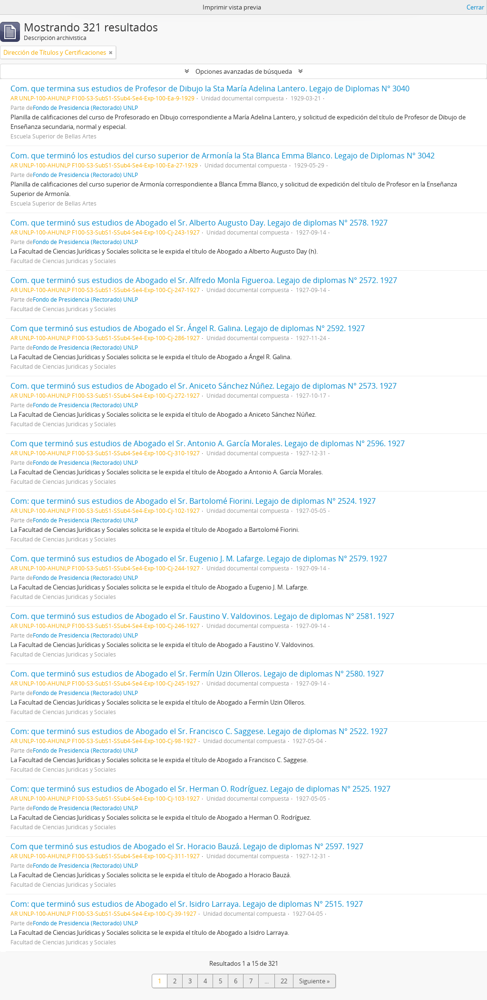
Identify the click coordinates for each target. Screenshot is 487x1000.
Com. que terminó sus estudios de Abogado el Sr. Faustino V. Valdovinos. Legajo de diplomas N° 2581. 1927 (202, 616)
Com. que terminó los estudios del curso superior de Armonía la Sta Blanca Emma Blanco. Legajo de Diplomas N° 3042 (222, 155)
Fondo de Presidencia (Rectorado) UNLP (85, 107)
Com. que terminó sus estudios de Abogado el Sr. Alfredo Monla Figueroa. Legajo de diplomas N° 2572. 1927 (203, 280)
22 (284, 981)
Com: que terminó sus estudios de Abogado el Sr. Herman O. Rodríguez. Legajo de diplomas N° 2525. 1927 (200, 789)
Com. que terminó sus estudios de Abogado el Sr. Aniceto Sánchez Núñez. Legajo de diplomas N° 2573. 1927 (203, 386)
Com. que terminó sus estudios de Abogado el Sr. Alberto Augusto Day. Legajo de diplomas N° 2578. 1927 (199, 222)
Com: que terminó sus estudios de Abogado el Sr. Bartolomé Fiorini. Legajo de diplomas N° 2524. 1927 (193, 501)
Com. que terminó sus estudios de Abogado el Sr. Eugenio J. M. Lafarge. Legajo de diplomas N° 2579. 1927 (198, 558)
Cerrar (475, 7)
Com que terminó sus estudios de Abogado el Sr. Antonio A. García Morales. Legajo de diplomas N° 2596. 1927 (207, 443)
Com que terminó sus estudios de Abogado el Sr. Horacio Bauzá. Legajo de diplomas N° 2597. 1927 (186, 846)
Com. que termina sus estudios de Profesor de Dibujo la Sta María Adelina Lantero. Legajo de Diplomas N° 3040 (209, 88)
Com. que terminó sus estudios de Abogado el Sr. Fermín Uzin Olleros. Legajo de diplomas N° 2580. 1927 (197, 673)
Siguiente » (314, 981)
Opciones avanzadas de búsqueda (243, 71)
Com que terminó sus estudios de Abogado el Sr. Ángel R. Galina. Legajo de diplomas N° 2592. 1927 (187, 328)
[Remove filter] (111, 52)
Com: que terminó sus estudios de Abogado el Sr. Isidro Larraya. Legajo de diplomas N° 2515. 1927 (186, 904)
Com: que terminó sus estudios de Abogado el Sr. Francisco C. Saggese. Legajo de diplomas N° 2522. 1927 (199, 731)
